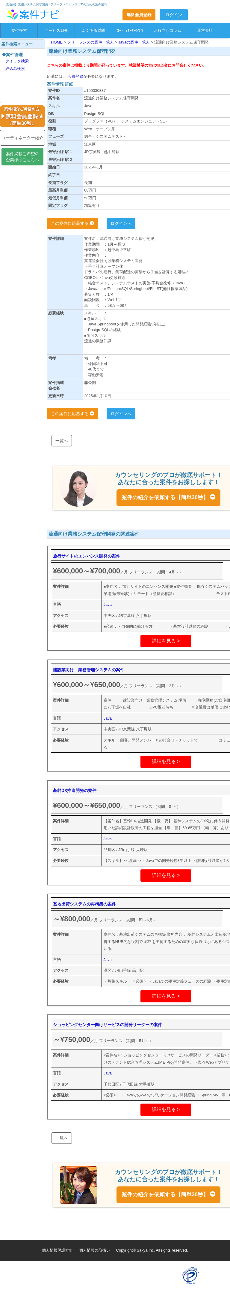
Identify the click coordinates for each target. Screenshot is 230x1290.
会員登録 (74, 76)
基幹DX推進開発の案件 (74, 790)
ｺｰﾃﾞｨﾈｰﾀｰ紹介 (130, 30)
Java (108, 604)
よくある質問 (93, 30)
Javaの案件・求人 (134, 42)
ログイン (173, 14)
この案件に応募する (72, 223)
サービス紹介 (56, 30)
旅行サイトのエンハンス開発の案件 (86, 556)
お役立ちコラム (167, 30)
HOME (57, 42)
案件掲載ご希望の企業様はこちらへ (22, 156)
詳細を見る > (166, 640)
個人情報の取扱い (94, 1250)
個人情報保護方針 (57, 1250)
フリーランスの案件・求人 (91, 42)
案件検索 (19, 30)
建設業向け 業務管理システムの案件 (88, 669)
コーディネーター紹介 (22, 137)
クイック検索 (17, 61)
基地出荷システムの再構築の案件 (84, 904)
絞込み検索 (15, 68)
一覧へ (61, 440)
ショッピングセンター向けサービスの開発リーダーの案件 (107, 1024)
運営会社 (205, 30)
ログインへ (121, 223)
